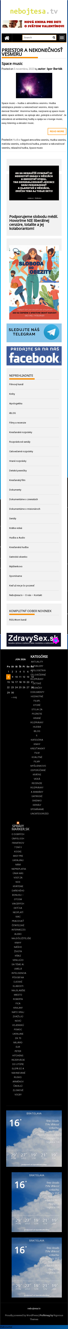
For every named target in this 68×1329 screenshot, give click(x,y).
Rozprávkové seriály (19, 441)
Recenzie (37, 783)
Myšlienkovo (15, 566)
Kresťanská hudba (18, 547)
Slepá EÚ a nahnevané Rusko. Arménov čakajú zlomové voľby (18, 1081)
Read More (57, 131)
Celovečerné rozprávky (21, 451)
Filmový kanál (16, 384)
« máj (14, 697)
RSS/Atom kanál (17, 619)
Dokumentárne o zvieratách (23, 499)
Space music (12, 63)
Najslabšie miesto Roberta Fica (18, 997)
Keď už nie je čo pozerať (21, 585)
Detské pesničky (18, 470)
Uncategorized (36, 813)
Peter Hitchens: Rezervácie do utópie (18, 1058)
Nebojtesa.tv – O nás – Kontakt (25, 595)
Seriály (12, 518)
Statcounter (6, 1327)
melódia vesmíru (10, 143)
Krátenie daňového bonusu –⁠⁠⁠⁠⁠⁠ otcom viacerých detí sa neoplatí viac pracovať (18, 903)
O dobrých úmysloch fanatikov (18, 838)
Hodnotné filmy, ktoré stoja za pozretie (37, 705)
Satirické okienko (18, 556)
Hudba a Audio (17, 537)
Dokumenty (15, 489)
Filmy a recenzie (17, 422)
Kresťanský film (17, 480)
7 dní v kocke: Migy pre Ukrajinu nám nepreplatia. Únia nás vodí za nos (18, 864)
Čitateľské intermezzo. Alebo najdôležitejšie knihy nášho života (18, 938)
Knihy (12, 394)
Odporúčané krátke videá (36, 774)
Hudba (16, 139)
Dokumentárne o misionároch (24, 509)
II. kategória (37, 737)
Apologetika (15, 403)
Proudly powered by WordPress (21, 1315)
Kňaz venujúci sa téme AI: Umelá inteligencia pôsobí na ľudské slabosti (18, 970)
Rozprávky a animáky (36, 789)
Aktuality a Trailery (37, 663)
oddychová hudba (29, 143)
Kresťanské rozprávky (20, 432)
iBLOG (12, 413)
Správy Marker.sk (20, 827)
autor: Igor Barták (50, 69)
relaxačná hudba (19, 147)
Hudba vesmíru (58, 140)
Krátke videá (15, 528)
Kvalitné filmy (37, 759)
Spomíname (15, 576)
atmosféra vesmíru (39, 140)
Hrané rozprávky (17, 461)
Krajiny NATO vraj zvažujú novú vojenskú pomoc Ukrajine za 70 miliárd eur (18, 1027)
